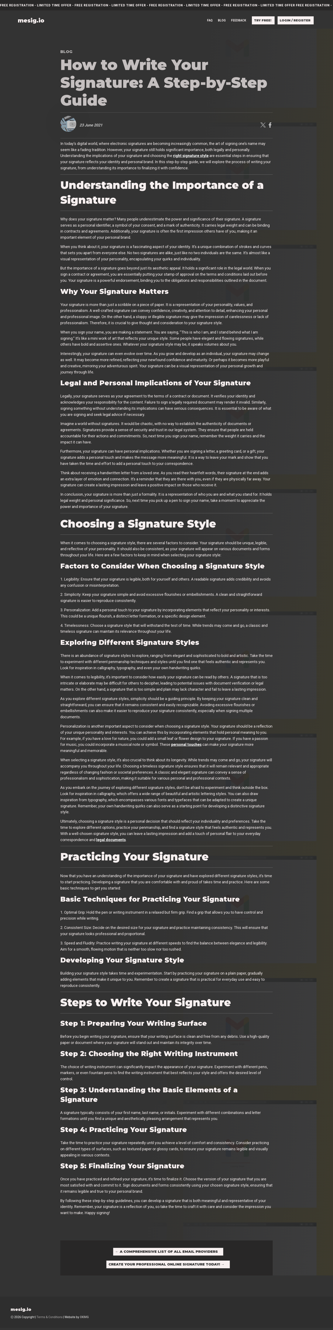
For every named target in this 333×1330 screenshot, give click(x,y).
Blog (222, 17)
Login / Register (295, 17)
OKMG (84, 1319)
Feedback (238, 17)
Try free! (262, 17)
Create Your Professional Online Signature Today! (166, 1266)
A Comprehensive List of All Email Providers (166, 1252)
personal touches (186, 744)
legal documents (111, 840)
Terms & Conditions (50, 1319)
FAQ (210, 17)
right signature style (191, 155)
